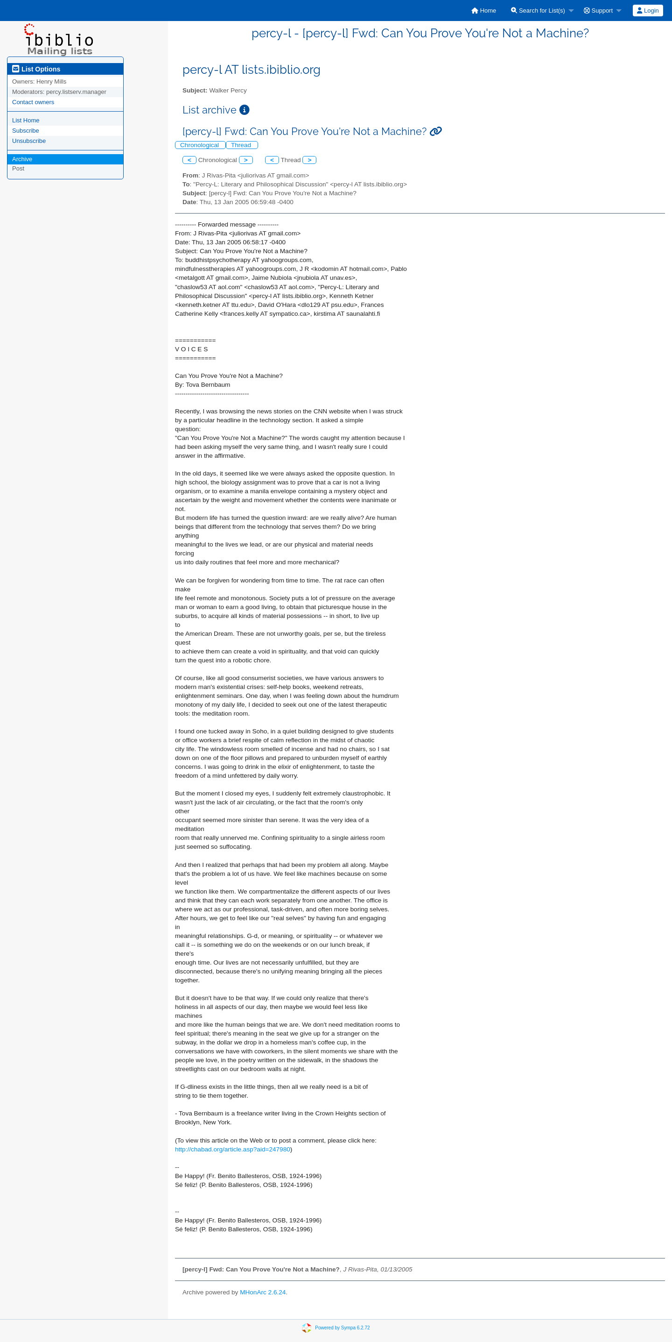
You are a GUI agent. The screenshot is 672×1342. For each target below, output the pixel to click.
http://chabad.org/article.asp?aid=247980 (232, 1149)
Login (647, 10)
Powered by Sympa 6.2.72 (342, 1327)
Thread (242, 145)
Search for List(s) (538, 10)
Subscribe (25, 130)
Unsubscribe (29, 140)
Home (483, 10)
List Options (36, 69)
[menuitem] (484, 10)
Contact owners (33, 102)
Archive (22, 159)
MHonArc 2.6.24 (263, 1292)
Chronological (200, 145)
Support (598, 10)
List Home (26, 120)
